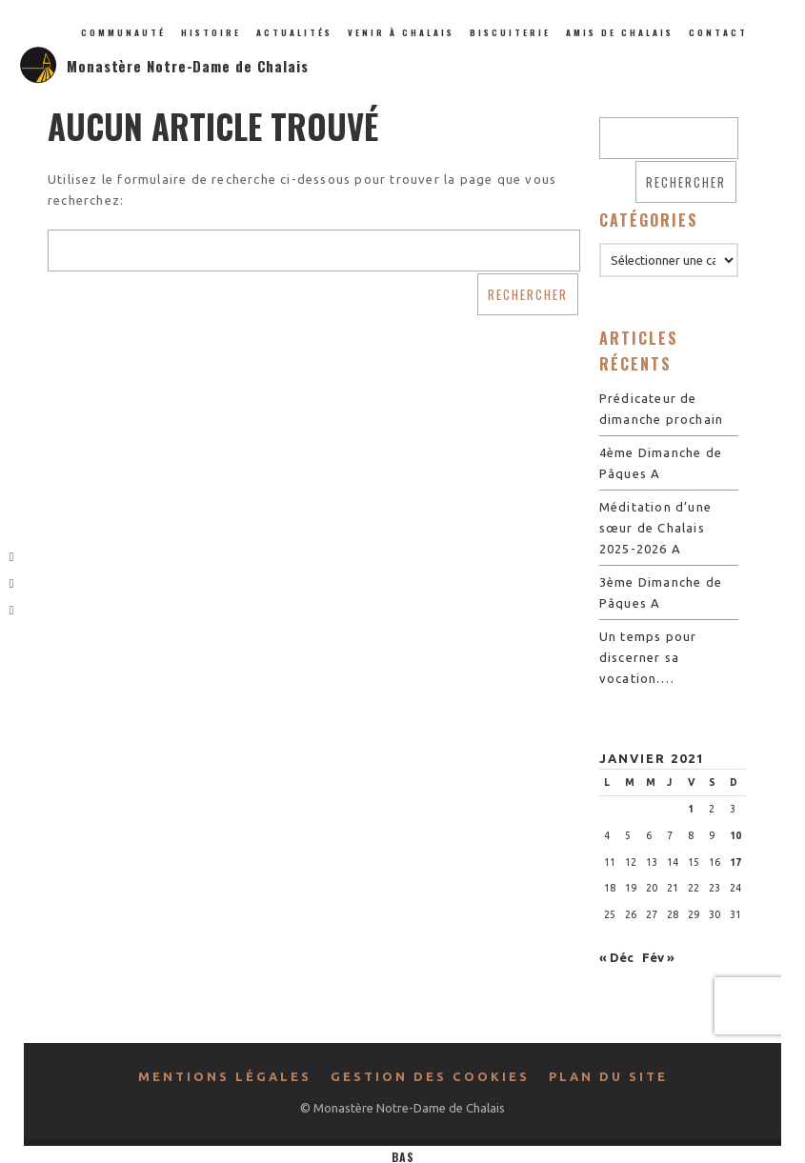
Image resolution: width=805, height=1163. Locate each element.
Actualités (294, 32)
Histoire (211, 32)
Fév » (658, 957)
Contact (718, 32)
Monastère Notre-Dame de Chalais (188, 65)
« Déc (616, 957)
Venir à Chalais (401, 32)
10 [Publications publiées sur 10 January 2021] (735, 835)
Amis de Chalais (620, 32)
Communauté (123, 32)
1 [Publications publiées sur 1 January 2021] (691, 808)
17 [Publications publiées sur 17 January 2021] (735, 862)
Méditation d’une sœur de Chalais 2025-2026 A (655, 527)
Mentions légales (225, 1076)
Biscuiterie (510, 32)
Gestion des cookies (430, 1076)
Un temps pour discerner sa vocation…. (648, 657)
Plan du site (608, 1076)
